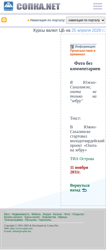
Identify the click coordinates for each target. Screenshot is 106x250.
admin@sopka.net (22, 231)
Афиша (62, 217)
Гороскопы (45, 219)
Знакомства (49, 217)
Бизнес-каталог (13, 217)
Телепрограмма (13, 219)
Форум (47, 214)
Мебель (36, 214)
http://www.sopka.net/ (21, 228)
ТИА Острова (82, 159)
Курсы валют (32, 217)
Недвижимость (21, 214)
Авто (7, 214)
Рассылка (30, 219)
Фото (67, 214)
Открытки (78, 214)
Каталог (57, 214)
